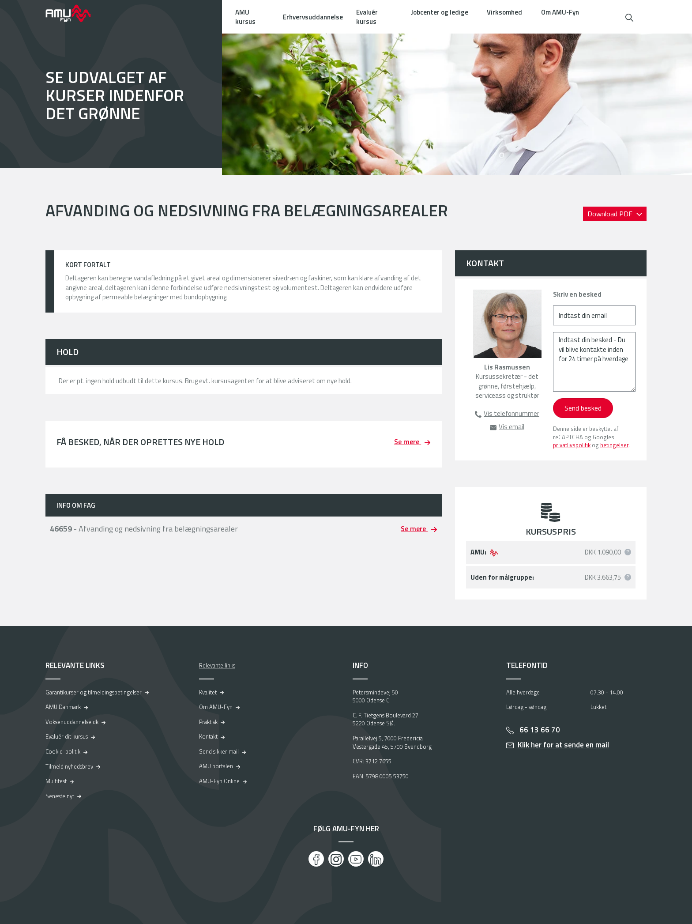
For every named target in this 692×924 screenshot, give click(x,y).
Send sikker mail (219, 751)
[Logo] (74, 13)
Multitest (56, 781)
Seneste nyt (59, 796)
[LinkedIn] (376, 859)
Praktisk (208, 721)
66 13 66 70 (539, 729)
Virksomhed (504, 12)
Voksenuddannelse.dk (71, 721)
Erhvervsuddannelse (313, 17)
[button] (629, 16)
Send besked (583, 408)
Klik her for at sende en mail (563, 744)
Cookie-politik (62, 751)
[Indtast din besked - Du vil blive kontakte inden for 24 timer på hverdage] (594, 362)
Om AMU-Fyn (560, 12)
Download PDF (610, 213)
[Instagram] (336, 859)
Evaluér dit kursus (66, 736)
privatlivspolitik (571, 445)
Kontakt (208, 736)
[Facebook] (316, 859)
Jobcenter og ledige (439, 12)
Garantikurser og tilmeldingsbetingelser (93, 692)
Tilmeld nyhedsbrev (69, 766)
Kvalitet (208, 692)
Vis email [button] (511, 426)
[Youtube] (356, 859)
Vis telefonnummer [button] (511, 413)
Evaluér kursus (367, 16)
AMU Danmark (63, 706)
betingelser (614, 445)
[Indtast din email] (594, 315)
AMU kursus (245, 16)
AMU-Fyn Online (219, 781)
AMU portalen (216, 766)
